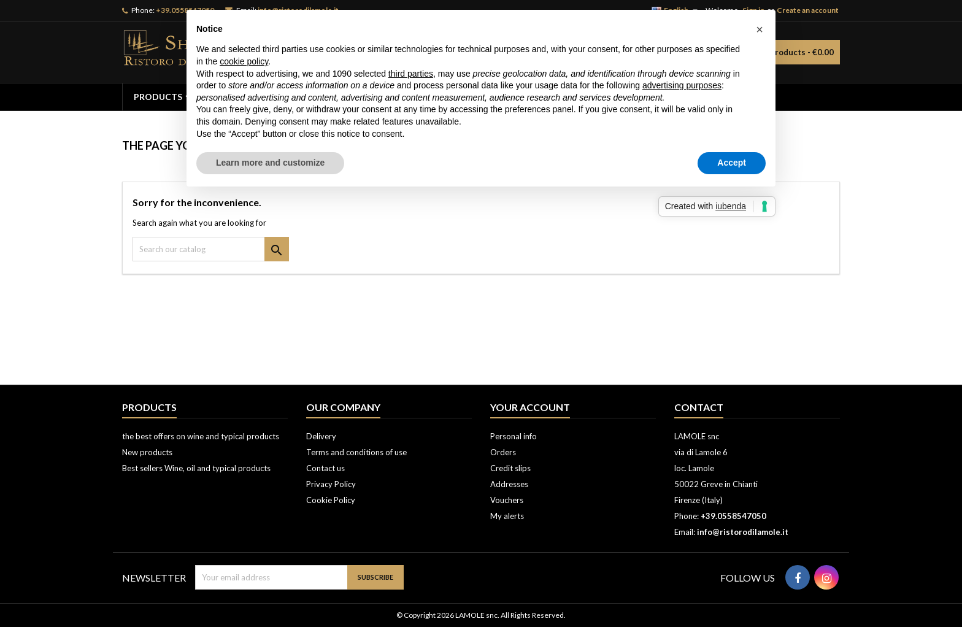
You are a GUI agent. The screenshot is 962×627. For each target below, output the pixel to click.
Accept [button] (731, 162)
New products (147, 452)
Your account (530, 407)
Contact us (325, 468)
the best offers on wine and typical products (200, 436)
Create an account (808, 10)
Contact (698, 407)
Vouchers (506, 500)
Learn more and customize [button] (270, 162)
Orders (503, 452)
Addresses (509, 484)
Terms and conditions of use (356, 452)
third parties (410, 74)
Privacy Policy (331, 484)
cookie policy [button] (244, 61)
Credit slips (510, 468)
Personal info (513, 436)
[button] (759, 29)
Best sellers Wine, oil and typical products (196, 468)
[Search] (211, 249)
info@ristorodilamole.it (742, 532)
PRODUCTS (158, 96)
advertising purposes (681, 85)
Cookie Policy (330, 500)
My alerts (507, 516)
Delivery (321, 436)
